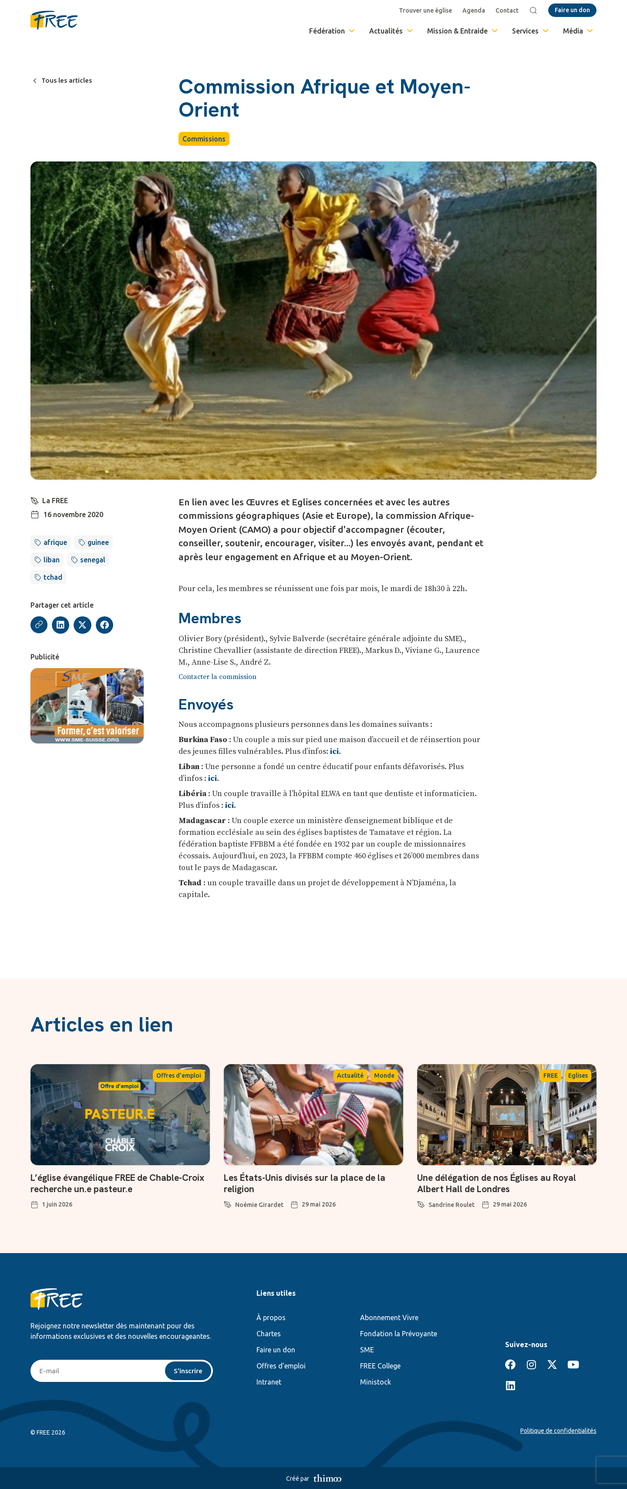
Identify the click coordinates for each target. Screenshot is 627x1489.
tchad (53, 577)
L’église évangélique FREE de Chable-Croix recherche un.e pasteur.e (111, 1183)
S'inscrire (187, 1371)
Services (531, 31)
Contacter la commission (217, 676)
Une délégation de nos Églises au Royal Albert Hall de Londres (502, 1183)
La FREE (55, 500)
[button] (61, 625)
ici (334, 751)
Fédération (332, 31)
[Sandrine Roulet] (421, 1203)
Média (578, 31)
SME (367, 1350)
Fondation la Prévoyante (398, 1334)
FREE (550, 1075)
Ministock (375, 1382)
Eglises (578, 1075)
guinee (98, 542)
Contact (507, 10)
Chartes (268, 1334)
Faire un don (275, 1350)
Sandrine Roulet (451, 1204)
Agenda (474, 10)
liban (52, 560)
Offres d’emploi (281, 1366)
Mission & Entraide (463, 31)
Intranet (268, 1382)
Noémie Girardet (259, 1204)
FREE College (380, 1366)
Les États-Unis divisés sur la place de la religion (310, 1183)
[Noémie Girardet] (228, 1203)
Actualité (350, 1075)
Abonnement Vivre (389, 1317)
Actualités (391, 31)
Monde (384, 1075)
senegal (92, 560)
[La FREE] (34, 499)
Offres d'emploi (178, 1075)
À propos (271, 1317)
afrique (55, 542)
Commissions (204, 139)
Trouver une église (426, 10)
